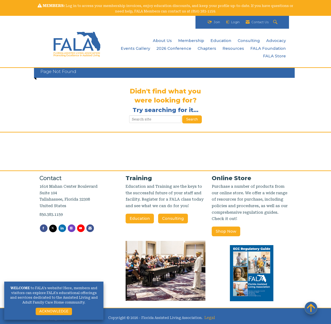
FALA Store (274, 56)
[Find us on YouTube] (81, 228)
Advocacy (276, 40)
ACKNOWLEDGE (53, 311)
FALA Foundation (268, 48)
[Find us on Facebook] (43, 228)
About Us (162, 40)
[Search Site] (275, 22)
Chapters (207, 48)
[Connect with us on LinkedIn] (62, 228)
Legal (209, 317)
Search (192, 119)
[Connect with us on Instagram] (71, 228)
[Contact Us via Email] (90, 228)
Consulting (249, 40)
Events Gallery (135, 48)
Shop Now (226, 231)
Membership (191, 40)
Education (220, 40)
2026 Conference (173, 48)
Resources (233, 48)
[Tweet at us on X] (53, 228)
